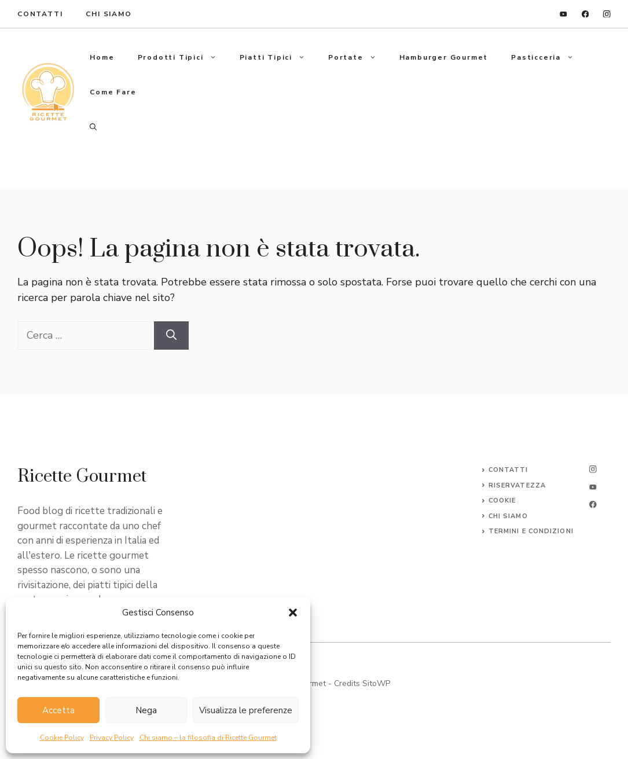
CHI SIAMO (508, 516)
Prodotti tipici (183, 57)
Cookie (502, 500)
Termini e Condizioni (531, 531)
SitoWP (376, 683)
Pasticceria (548, 57)
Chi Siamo (108, 14)
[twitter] (593, 487)
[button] (293, 612)
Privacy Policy (112, 737)
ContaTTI (40, 14)
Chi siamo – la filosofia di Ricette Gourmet (208, 737)
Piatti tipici (278, 57)
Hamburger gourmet (444, 57)
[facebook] (585, 14)
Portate (358, 57)
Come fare (113, 92)
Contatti (508, 469)
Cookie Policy (62, 737)
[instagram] (607, 14)
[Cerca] (171, 335)
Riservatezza (517, 485)
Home (102, 57)
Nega (146, 710)
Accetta (58, 710)
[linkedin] (563, 14)
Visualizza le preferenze (245, 710)
